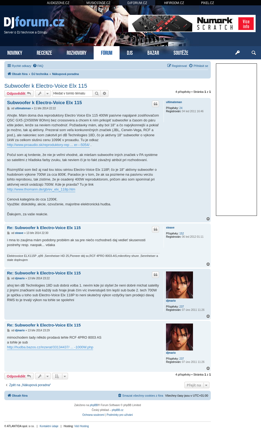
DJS (130, 52)
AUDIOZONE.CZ (58, 3)
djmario (171, 300)
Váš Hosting (81, 426)
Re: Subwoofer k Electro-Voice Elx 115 (44, 227)
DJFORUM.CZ (137, 3)
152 (181, 233)
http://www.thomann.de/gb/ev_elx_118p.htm (41, 189)
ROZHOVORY (76, 52)
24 (180, 108)
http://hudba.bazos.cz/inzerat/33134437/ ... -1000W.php (50, 347)
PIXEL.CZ (207, 3)
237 (181, 306)
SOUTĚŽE (181, 52)
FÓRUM (106, 52)
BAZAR (153, 52)
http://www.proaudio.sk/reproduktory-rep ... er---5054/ (48, 145)
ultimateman (174, 102)
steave (170, 227)
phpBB (94, 405)
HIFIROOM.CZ (174, 3)
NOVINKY (14, 52)
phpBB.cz (117, 410)
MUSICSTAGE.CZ (98, 3)
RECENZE (44, 52)
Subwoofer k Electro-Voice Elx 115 (45, 86)
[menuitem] (38, 66)
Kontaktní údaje (49, 426)
